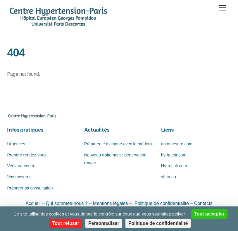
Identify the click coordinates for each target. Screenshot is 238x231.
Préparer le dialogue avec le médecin (119, 144)
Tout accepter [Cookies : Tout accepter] (209, 213)
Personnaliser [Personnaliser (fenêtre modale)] (103, 223)
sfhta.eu (168, 177)
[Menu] (222, 8)
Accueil (33, 203)
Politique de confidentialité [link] (158, 223)
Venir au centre (21, 165)
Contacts (203, 203)
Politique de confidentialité (161, 203)
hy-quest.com (173, 155)
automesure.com (176, 144)
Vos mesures (19, 177)
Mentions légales (110, 203)
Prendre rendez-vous (26, 155)
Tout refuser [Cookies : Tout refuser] (65, 223)
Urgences (16, 144)
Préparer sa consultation (30, 188)
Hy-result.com (174, 165)
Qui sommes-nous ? (67, 203)
